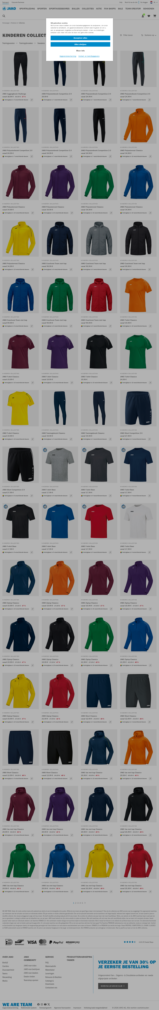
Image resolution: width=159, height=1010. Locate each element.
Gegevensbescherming (68, 56)
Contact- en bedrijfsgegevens (89, 56)
